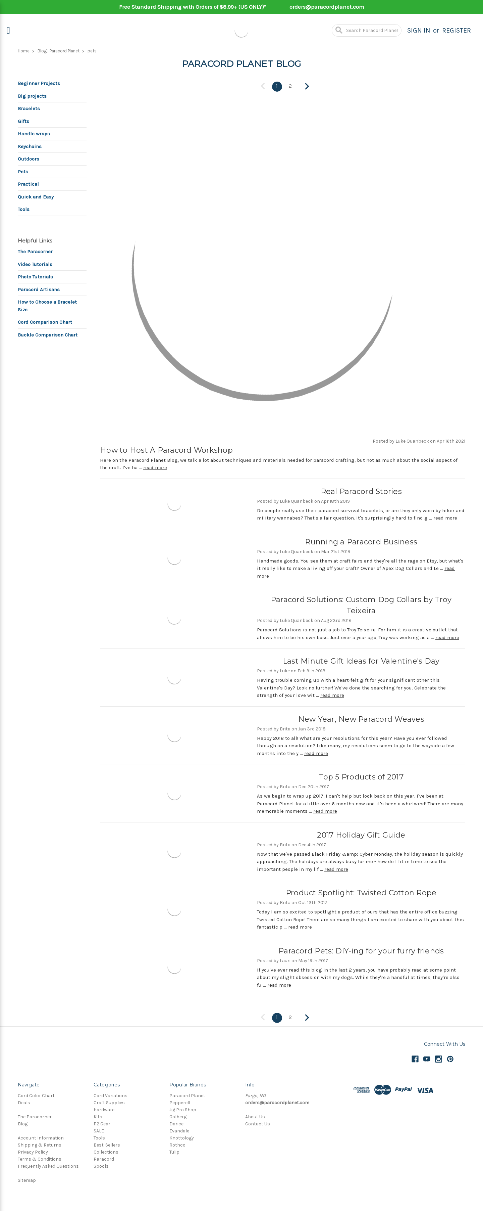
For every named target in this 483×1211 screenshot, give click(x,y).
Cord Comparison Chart (45, 322)
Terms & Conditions (39, 1158)
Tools (24, 209)
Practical (28, 184)
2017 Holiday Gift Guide (361, 834)
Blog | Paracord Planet (58, 50)
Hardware (104, 1109)
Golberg (177, 1116)
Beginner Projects (39, 83)
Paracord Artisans (39, 289)
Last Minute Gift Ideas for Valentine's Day (361, 660)
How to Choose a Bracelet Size (47, 306)
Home (24, 50)
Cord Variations (110, 1094)
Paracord (104, 1158)
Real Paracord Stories (361, 490)
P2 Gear (102, 1123)
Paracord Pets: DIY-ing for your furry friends (361, 950)
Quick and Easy (36, 197)
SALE (99, 1130)
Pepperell (179, 1102)
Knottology (181, 1137)
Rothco (177, 1144)
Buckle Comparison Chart (47, 335)
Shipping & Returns (39, 1144)
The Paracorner (35, 252)
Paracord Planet (187, 1094)
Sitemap (27, 1179)
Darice (176, 1123)
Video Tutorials (35, 264)
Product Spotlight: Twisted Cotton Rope (361, 892)
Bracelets (29, 108)
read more (155, 467)
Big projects (32, 96)
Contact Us (257, 1123)
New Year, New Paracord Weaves (361, 718)
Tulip (174, 1151)
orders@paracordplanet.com (326, 6)
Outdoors (28, 159)
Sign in (418, 30)
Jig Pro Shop (182, 1109)
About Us (255, 1116)
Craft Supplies (109, 1102)
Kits (98, 1116)
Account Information (41, 1137)
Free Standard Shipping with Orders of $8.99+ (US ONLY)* (192, 6)
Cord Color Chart (36, 1094)
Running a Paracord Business (361, 541)
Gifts (23, 121)
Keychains (30, 146)
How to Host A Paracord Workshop (166, 449)
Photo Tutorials (35, 277)
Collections (106, 1151)
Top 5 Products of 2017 (361, 776)
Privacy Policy (33, 1151)
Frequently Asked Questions (48, 1165)
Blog (23, 1123)
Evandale (179, 1130)
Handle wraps (34, 134)
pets (92, 50)
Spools (101, 1165)
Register (456, 30)
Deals (24, 1102)
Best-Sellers (107, 1144)
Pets (23, 172)
